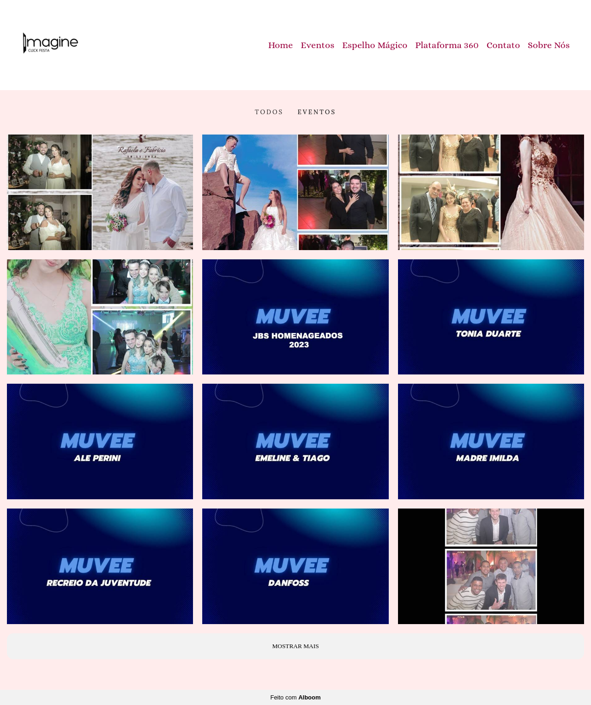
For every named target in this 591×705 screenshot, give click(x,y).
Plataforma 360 (447, 45)
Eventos (317, 45)
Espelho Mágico (375, 45)
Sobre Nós (549, 45)
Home (280, 45)
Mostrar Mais (295, 646)
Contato (503, 45)
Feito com (295, 697)
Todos (269, 112)
